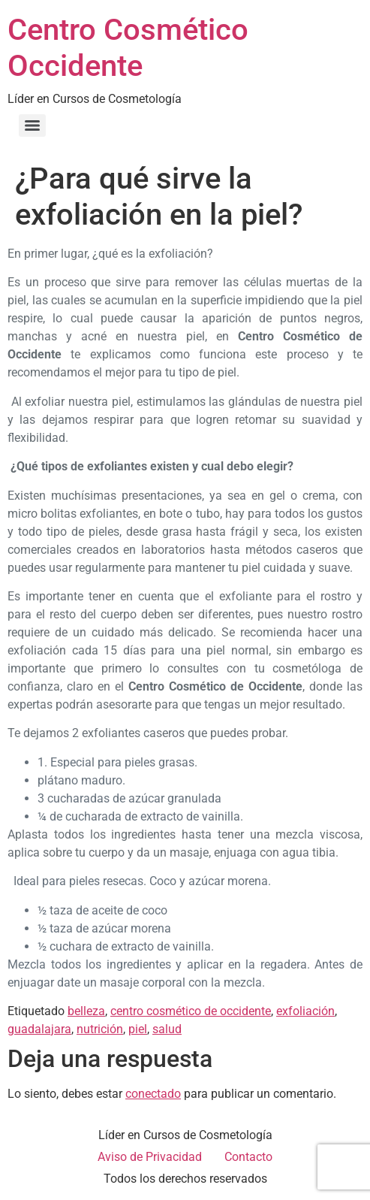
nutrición (100, 1029)
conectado (153, 1094)
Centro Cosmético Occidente (128, 47)
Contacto (248, 1157)
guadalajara (39, 1029)
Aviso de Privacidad (150, 1157)
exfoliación (305, 1011)
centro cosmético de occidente (190, 1011)
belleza (86, 1011)
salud (167, 1029)
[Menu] (32, 125)
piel (137, 1029)
